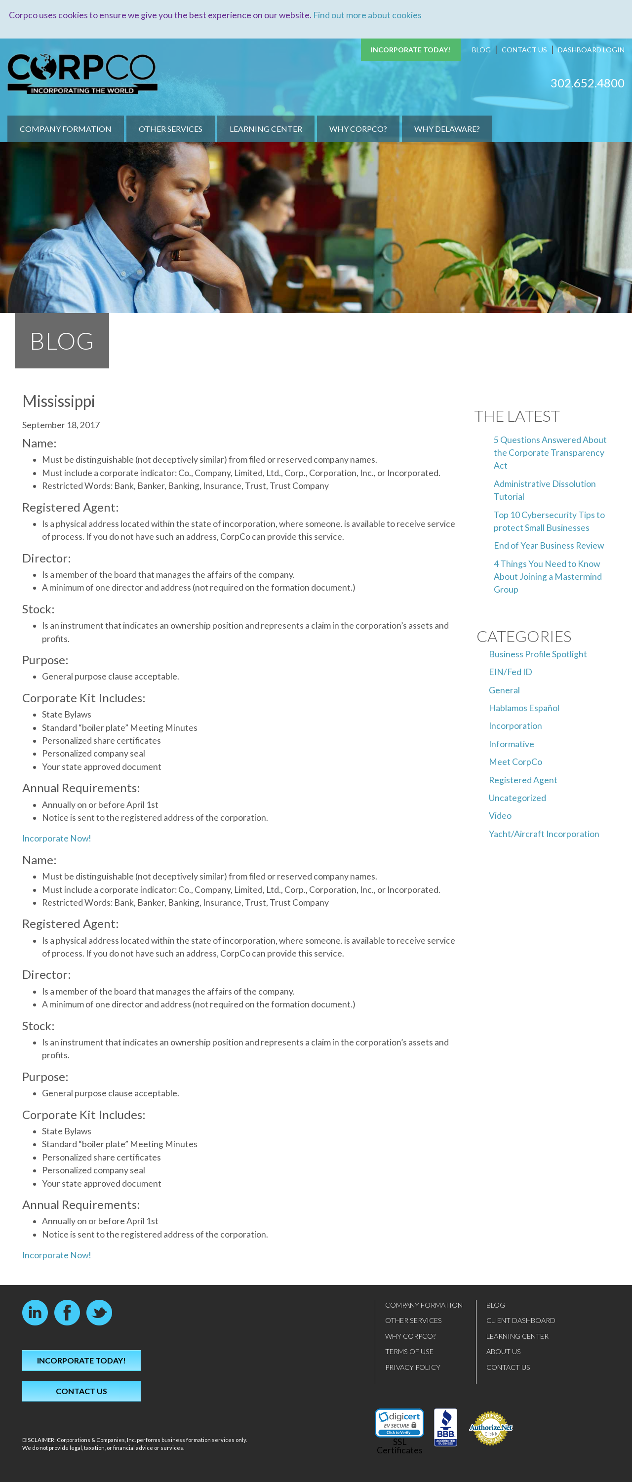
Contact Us (524, 49)
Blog (481, 49)
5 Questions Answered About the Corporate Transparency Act (550, 452)
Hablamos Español (524, 708)
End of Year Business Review (549, 545)
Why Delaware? (447, 128)
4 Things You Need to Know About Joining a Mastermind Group (548, 576)
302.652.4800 (588, 82)
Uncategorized (517, 798)
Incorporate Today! (411, 49)
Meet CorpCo (515, 762)
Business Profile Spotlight (538, 653)
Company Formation (66, 128)
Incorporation (515, 726)
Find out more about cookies (367, 15)
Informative (511, 743)
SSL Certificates (400, 1445)
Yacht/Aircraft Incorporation (544, 833)
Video (500, 815)
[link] (399, 1422)
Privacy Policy (412, 1367)
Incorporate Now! (56, 838)
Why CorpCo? (358, 128)
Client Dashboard (520, 1320)
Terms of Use (409, 1351)
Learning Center (266, 128)
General (504, 689)
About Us (503, 1351)
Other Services (170, 128)
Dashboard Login (591, 49)
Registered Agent (523, 779)
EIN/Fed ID (510, 672)
